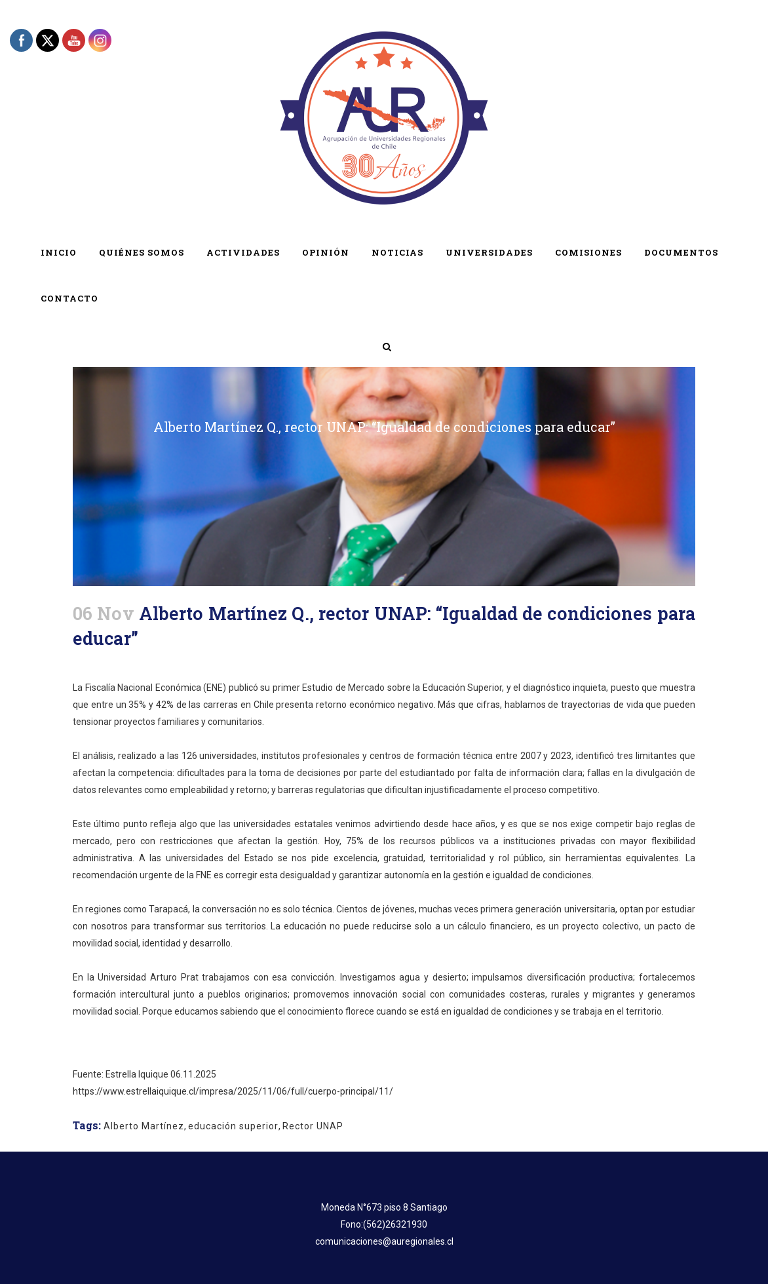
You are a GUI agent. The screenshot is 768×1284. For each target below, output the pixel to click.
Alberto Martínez (144, 1126)
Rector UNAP (312, 1126)
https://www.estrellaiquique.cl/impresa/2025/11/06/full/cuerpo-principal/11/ (233, 1091)
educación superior (233, 1126)
